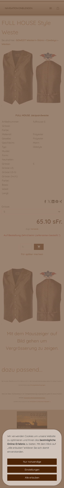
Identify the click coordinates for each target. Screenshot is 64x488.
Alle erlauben (32, 477)
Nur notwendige (32, 461)
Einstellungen (32, 469)
